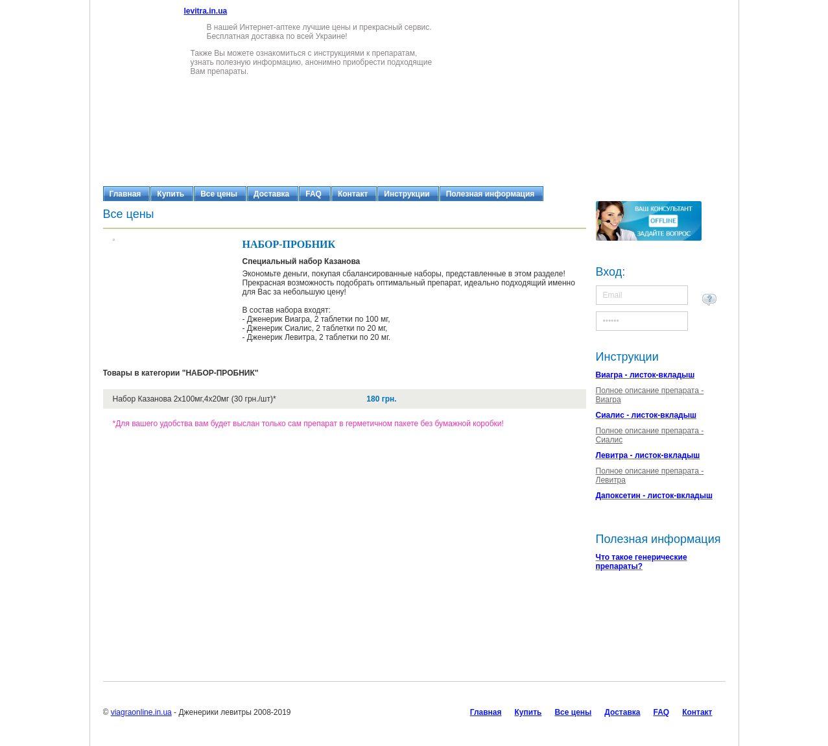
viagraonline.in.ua (141, 712)
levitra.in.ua (206, 11)
